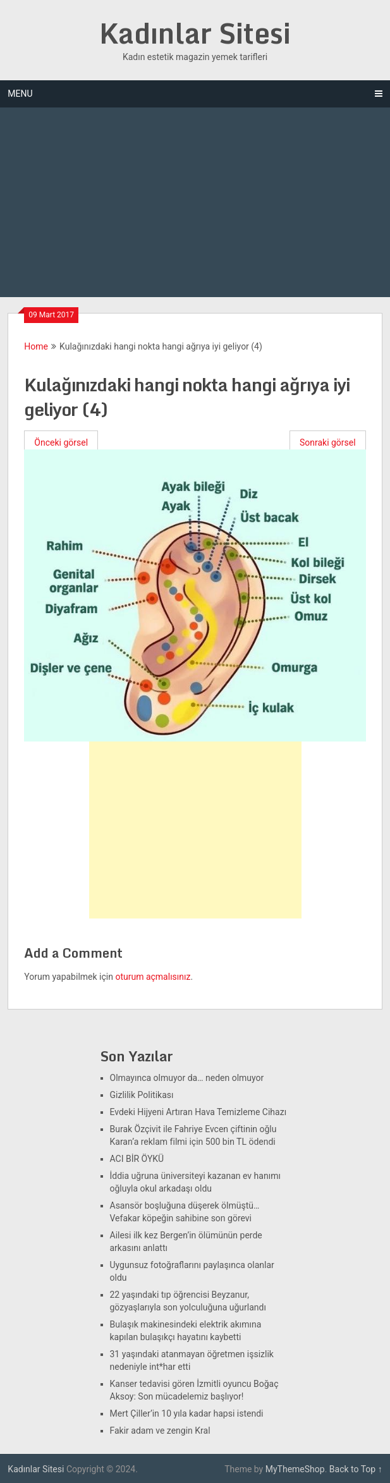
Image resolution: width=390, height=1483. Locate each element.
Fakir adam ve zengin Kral (160, 1430)
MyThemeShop (295, 1469)
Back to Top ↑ (355, 1469)
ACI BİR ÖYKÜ (137, 1159)
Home (36, 346)
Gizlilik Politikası (142, 1095)
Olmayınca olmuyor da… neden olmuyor (187, 1078)
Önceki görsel (61, 442)
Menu (20, 93)
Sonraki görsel (328, 442)
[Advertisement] (195, 202)
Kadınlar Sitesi (195, 33)
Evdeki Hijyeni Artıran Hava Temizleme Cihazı (198, 1112)
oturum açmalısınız (152, 977)
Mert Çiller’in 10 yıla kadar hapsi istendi (187, 1413)
